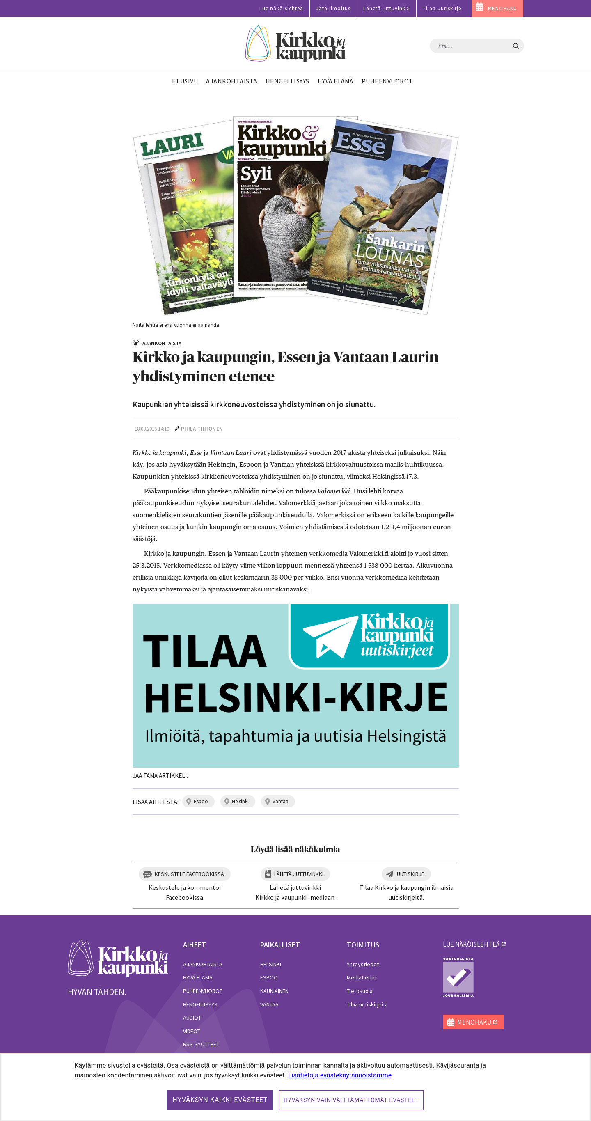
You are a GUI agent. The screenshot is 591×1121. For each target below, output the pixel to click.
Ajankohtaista (202, 964)
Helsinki (270, 964)
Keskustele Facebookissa (189, 874)
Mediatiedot (362, 977)
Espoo (269, 977)
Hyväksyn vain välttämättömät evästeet (351, 1100)
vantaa (281, 801)
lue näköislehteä (471, 944)
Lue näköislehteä (281, 8)
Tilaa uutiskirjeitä (367, 1004)
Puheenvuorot (202, 991)
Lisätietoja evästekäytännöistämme (340, 1075)
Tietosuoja (360, 991)
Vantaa (269, 1004)
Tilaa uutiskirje (442, 8)
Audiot (192, 1017)
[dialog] (295, 1087)
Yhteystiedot (363, 964)
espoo (201, 801)
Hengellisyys (200, 1004)
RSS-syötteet (201, 1044)
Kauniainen (274, 991)
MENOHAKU (502, 8)
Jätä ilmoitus (333, 8)
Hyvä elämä (198, 977)
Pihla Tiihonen (202, 428)
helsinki (240, 801)
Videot (191, 1031)
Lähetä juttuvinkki (386, 8)
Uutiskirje (410, 874)
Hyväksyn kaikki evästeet (220, 1100)
